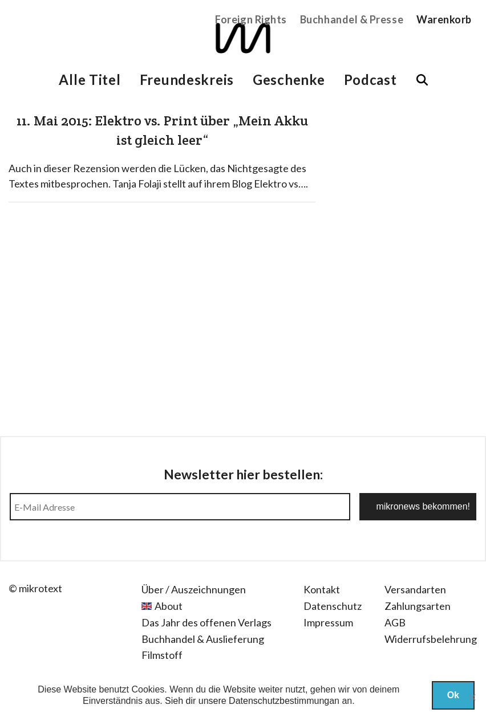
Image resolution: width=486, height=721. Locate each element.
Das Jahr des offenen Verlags (206, 622)
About (169, 606)
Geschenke (289, 79)
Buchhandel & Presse (351, 19)
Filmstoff (162, 655)
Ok (453, 695)
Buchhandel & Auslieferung (202, 639)
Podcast (370, 79)
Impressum (328, 622)
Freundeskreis (187, 79)
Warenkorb (444, 19)
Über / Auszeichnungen (193, 589)
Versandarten (415, 589)
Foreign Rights (251, 19)
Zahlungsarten (417, 606)
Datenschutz (332, 606)
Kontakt (321, 589)
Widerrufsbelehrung (430, 639)
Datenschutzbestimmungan (284, 701)
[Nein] (471, 697)
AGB (395, 622)
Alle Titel (89, 79)
